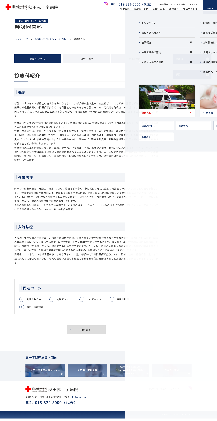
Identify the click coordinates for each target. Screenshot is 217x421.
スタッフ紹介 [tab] (86, 59)
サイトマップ (177, 391)
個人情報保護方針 (157, 391)
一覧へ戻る (85, 331)
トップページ (21, 39)
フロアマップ (93, 300)
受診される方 (33, 300)
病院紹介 (174, 9)
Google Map (80, 399)
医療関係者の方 (165, 4)
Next (196, 373)
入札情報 (181, 4)
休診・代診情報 (35, 308)
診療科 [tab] (179, 59)
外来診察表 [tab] (135, 59)
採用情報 (194, 4)
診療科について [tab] (37, 59)
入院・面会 (159, 9)
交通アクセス (190, 9)
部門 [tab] (178, 74)
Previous (20, 373)
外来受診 (125, 9)
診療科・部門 (141, 9)
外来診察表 (122, 300)
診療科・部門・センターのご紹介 (51, 39)
